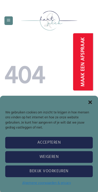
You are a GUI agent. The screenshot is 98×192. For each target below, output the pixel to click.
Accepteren (49, 144)
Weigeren (49, 158)
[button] (90, 103)
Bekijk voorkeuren (49, 173)
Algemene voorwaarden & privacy (46, 184)
